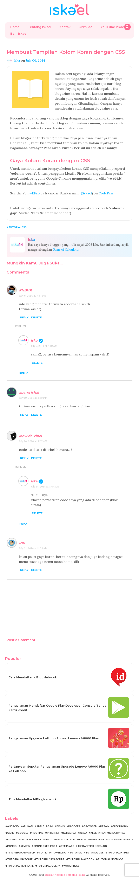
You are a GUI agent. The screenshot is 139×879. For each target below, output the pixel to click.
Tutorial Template (20, 865)
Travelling (58, 852)
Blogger (74, 826)
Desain (104, 826)
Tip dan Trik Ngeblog (92, 846)
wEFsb (34, 193)
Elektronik (120, 826)
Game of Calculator (66, 249)
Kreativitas (117, 832)
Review (25, 846)
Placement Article (120, 839)
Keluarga (69, 832)
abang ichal (29, 392)
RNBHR (25, 290)
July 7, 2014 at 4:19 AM (44, 346)
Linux (48, 839)
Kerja (83, 832)
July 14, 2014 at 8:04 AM (45, 486)
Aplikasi (27, 826)
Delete (36, 317)
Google (23, 832)
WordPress (71, 865)
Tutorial (76, 852)
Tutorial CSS (17, 227)
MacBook (61, 839)
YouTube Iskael (113, 27)
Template (67, 846)
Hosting (38, 832)
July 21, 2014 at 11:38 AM (33, 548)
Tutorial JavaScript (50, 859)
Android (13, 826)
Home (15, 27)
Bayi (50, 826)
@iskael (86, 193)
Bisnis (61, 826)
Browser (90, 826)
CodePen (106, 193)
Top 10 (43, 852)
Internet (53, 832)
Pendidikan (96, 839)
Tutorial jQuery (48, 865)
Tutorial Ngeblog (110, 859)
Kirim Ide (85, 27)
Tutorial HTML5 (118, 852)
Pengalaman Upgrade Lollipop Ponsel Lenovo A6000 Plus (53, 738)
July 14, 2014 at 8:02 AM (33, 441)
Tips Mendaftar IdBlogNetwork (32, 799)
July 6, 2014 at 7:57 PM (32, 295)
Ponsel (12, 846)
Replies (20, 326)
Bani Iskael (18, 33)
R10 (22, 543)
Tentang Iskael (39, 27)
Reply (24, 317)
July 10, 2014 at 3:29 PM (33, 398)
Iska (34, 340)
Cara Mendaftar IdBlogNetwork (32, 677)
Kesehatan (98, 832)
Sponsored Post (45, 846)
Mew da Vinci (30, 436)
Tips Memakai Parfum (21, 852)
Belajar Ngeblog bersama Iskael (65, 875)
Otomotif (79, 839)
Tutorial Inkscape (20, 859)
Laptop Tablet (31, 839)
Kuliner (12, 839)
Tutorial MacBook (81, 859)
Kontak (65, 27)
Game (10, 832)
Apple (40, 826)
